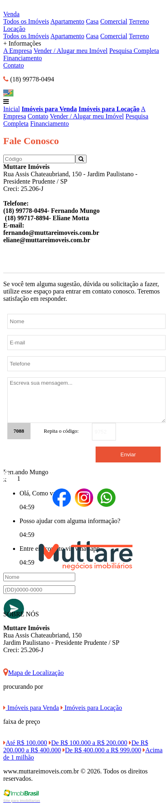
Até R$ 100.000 (25, 742)
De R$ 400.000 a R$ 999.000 (102, 750)
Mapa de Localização (33, 672)
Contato (13, 65)
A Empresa (17, 50)
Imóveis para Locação (109, 108)
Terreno (139, 21)
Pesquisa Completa (134, 50)
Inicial (11, 108)
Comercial (113, 21)
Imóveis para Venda (49, 108)
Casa (92, 21)
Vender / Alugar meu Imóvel (70, 50)
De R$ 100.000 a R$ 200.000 (88, 742)
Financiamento (22, 58)
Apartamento (67, 21)
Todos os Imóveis (26, 21)
